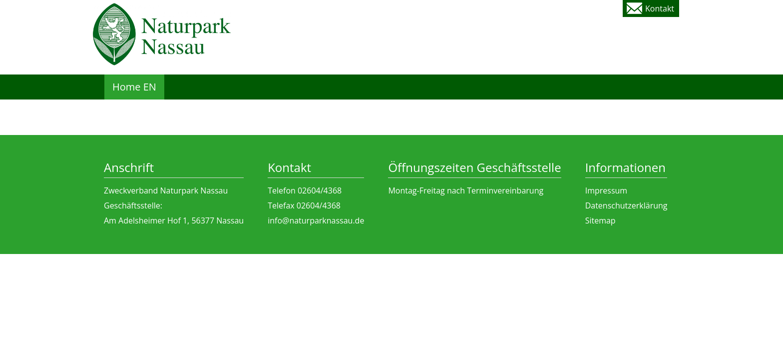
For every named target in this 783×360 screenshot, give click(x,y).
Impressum (606, 190)
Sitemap (600, 220)
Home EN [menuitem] (134, 87)
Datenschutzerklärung (626, 205)
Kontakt (659, 8)
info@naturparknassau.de (316, 220)
